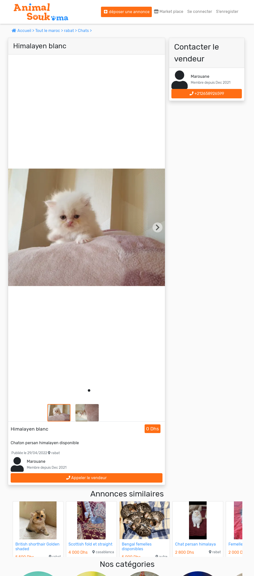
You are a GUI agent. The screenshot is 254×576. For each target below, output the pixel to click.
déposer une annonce (126, 11)
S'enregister (227, 11)
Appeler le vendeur (86, 477)
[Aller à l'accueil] (41, 12)
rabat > (71, 30)
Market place (168, 11)
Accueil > (23, 30)
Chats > (85, 30)
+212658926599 (207, 93)
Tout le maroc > (49, 30)
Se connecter (199, 11)
